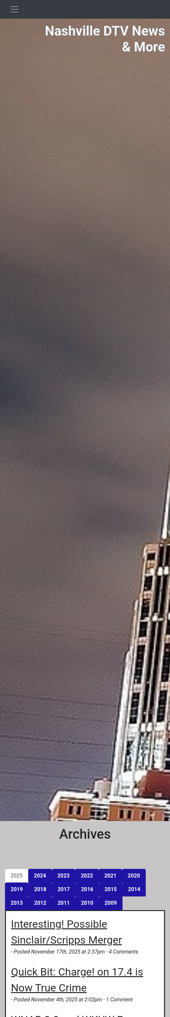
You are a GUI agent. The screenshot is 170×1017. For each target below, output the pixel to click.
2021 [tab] (110, 876)
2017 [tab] (63, 889)
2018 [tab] (40, 889)
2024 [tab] (40, 876)
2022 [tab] (87, 876)
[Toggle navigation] (14, 9)
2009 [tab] (111, 903)
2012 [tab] (40, 903)
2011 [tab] (63, 903)
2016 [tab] (87, 889)
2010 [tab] (87, 903)
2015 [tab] (111, 889)
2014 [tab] (134, 889)
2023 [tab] (63, 876)
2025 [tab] (17, 876)
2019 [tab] (17, 889)
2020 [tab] (134, 876)
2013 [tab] (17, 903)
